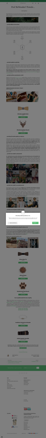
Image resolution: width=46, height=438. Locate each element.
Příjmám (35, 222)
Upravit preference (13, 222)
